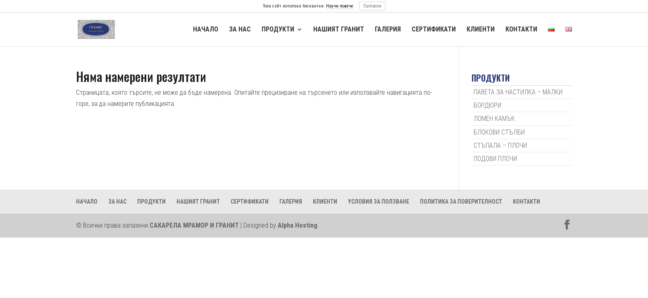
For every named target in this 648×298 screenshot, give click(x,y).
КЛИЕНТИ (481, 29)
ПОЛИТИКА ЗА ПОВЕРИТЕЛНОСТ (461, 201)
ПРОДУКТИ (278, 29)
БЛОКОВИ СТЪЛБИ (499, 132)
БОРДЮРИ (487, 105)
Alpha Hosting (297, 225)
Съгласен (372, 6)
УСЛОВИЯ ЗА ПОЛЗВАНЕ (378, 201)
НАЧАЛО (205, 29)
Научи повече (339, 6)
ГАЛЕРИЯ (388, 29)
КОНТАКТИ (521, 29)
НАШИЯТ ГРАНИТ (338, 29)
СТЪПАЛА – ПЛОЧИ (500, 145)
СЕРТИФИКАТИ (434, 29)
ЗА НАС (240, 29)
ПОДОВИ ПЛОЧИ (495, 159)
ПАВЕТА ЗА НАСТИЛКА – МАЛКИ (518, 92)
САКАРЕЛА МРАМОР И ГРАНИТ (194, 225)
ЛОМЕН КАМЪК (494, 119)
